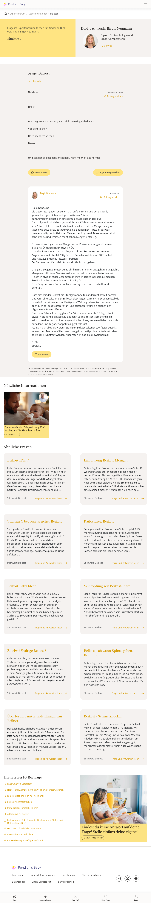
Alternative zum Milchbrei (20, 834)
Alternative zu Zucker (18, 813)
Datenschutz (18, 881)
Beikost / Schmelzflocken (19, 801)
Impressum (17, 875)
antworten (43, 354)
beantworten (41, 172)
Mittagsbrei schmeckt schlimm (22, 807)
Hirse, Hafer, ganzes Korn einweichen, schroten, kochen (35, 789)
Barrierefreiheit (66, 881)
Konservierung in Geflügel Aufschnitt (25, 840)
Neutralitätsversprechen (43, 875)
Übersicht (37, 81)
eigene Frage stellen (110, 172)
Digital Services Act (41, 881)
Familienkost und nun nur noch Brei (25, 795)
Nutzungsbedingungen (93, 875)
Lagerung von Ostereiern (19, 783)
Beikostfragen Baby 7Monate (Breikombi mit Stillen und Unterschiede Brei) (35, 821)
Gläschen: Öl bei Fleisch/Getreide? (24, 828)
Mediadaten (69, 875)
